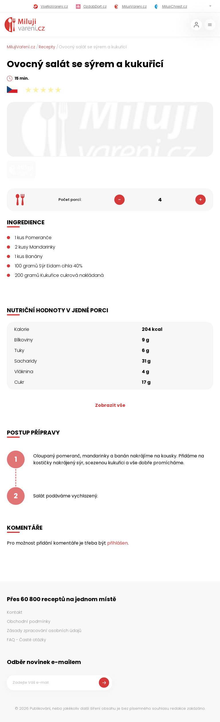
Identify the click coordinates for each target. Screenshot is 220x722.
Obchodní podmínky (28, 621)
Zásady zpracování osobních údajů (44, 630)
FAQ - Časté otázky (26, 640)
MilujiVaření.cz (21, 47)
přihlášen (117, 543)
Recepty (47, 47)
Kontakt (14, 612)
